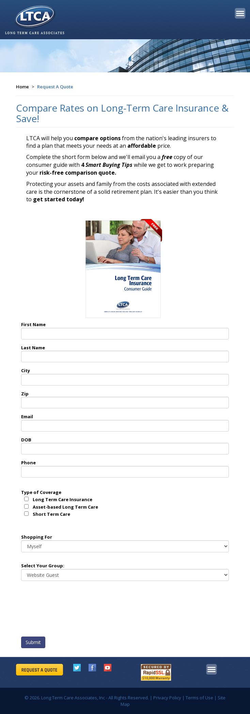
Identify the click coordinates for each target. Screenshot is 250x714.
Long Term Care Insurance (62, 499)
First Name (33, 324)
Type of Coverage (41, 492)
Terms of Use (199, 698)
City (25, 370)
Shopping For (36, 537)
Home (22, 87)
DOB (26, 440)
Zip (25, 394)
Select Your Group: (42, 566)
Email (27, 416)
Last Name (33, 348)
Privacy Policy (167, 698)
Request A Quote (55, 87)
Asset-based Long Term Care (65, 507)
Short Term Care (51, 514)
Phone (28, 463)
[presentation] (73, 610)
